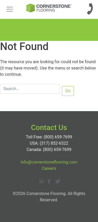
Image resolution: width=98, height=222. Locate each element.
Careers (49, 168)
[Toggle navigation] (10, 9)
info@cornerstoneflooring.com (49, 162)
